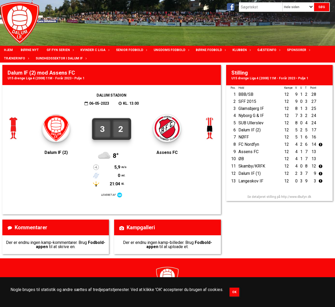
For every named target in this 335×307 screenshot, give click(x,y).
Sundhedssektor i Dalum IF (60, 58)
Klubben (240, 50)
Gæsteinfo (268, 50)
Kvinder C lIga (94, 50)
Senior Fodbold (131, 50)
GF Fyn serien (59, 50)
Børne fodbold (210, 50)
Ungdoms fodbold (171, 50)
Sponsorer (298, 50)
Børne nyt (30, 50)
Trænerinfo (16, 58)
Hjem (8, 50)
